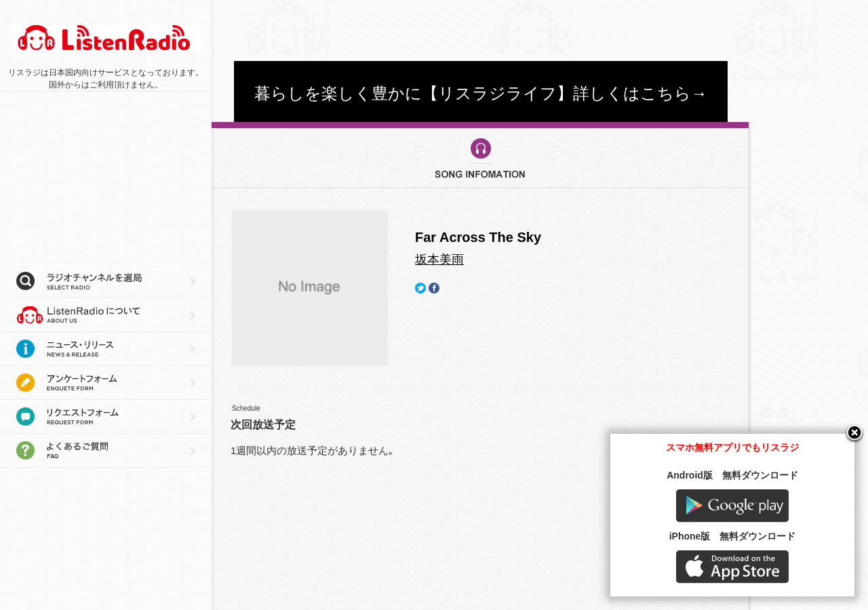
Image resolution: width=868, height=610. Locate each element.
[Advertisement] (481, 30)
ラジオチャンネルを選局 (106, 281)
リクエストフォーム (106, 417)
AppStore (732, 567)
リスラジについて (106, 315)
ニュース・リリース (106, 349)
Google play (732, 506)
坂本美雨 (439, 259)
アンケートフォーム (106, 383)
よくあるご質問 (106, 450)
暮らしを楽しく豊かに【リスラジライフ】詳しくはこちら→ (480, 93)
